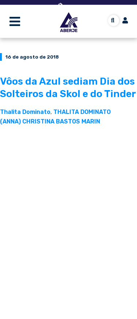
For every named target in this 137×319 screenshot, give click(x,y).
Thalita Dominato (25, 111)
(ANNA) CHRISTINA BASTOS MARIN (50, 121)
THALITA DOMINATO (82, 111)
